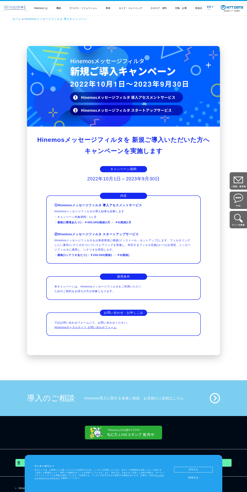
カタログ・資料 (159, 8)
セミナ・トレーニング (130, 8)
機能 (58, 8)
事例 (108, 8)
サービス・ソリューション (83, 8)
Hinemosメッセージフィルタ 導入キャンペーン (56, 18)
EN (210, 6)
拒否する (193, 477)
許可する (193, 469)
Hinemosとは (41, 8)
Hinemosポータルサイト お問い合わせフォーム (85, 327)
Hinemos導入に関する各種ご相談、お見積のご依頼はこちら (134, 398)
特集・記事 (181, 8)
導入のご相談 (51, 398)
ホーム (16, 18)
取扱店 (198, 8)
